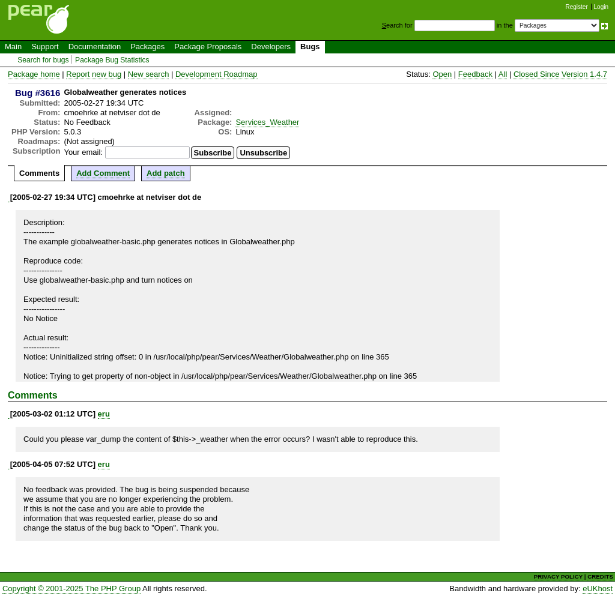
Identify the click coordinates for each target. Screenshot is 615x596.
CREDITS (600, 576)
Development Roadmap (216, 74)
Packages (147, 46)
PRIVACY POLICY (558, 576)
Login (601, 7)
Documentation (94, 46)
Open (442, 74)
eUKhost (598, 588)
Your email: (83, 152)
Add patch (166, 173)
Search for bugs (42, 60)
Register (577, 7)
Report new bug (93, 74)
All (502, 74)
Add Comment (103, 173)
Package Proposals (207, 46)
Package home (34, 74)
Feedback (475, 74)
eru (104, 413)
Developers (271, 46)
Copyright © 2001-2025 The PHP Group (71, 588)
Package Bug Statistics (112, 60)
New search (148, 74)
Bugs (310, 46)
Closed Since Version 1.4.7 (560, 74)
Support (45, 46)
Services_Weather (267, 122)
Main (13, 46)
